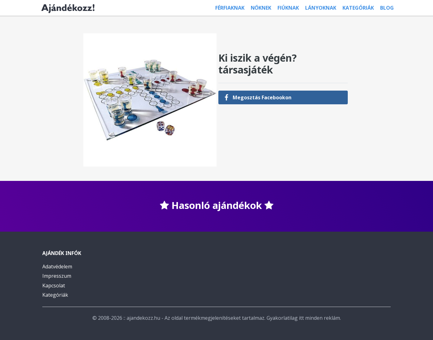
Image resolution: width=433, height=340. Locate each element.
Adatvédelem (57, 266)
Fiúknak (288, 7)
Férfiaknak (229, 7)
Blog (387, 7)
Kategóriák (358, 7)
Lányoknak (320, 7)
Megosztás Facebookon (258, 97)
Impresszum (56, 275)
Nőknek (261, 7)
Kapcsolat (53, 285)
